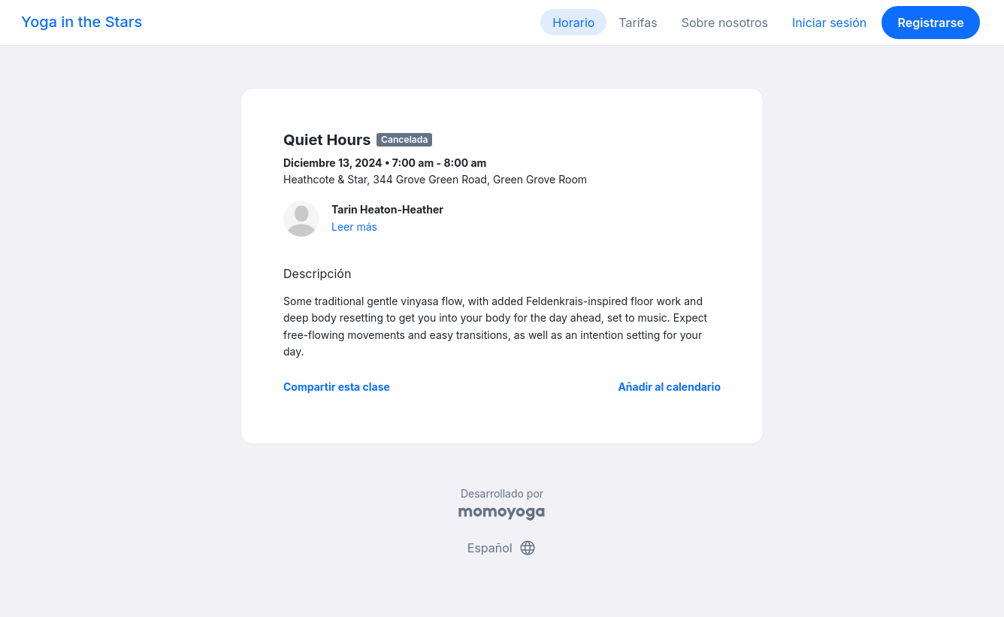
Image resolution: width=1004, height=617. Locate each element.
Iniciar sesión (829, 22)
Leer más (354, 226)
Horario (573, 22)
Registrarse (930, 22)
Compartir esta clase (336, 386)
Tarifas (637, 22)
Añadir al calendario (669, 386)
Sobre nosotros (725, 22)
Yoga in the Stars (81, 22)
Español (502, 548)
